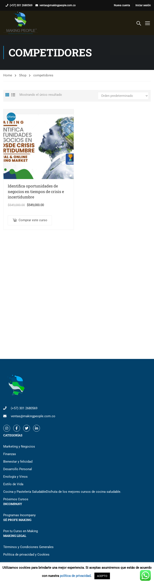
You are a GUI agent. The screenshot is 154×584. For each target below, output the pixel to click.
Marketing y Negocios (19, 446)
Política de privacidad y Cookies (26, 554)
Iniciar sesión (143, 5)
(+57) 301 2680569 (21, 5)
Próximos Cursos (15, 499)
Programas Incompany (19, 515)
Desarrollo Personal (17, 469)
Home (7, 75)
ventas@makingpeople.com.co (58, 5)
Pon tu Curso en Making (20, 531)
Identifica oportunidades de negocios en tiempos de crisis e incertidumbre (36, 191)
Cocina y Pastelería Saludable (62, 492)
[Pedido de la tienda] (123, 95)
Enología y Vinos (15, 477)
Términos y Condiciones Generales (28, 547)
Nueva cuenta (122, 5)
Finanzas (9, 454)
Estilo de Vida (13, 484)
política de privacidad (75, 576)
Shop (22, 75)
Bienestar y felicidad (17, 461)
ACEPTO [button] (102, 576)
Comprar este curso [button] (33, 220)
